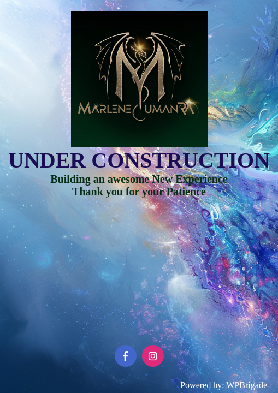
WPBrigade (246, 385)
